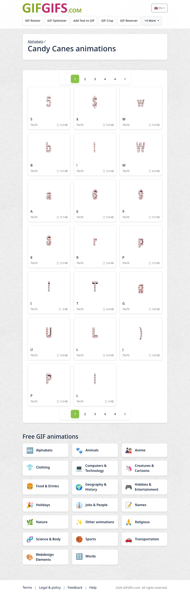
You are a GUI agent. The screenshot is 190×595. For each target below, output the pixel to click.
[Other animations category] (95, 522)
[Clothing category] (45, 467)
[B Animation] (49, 154)
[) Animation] (141, 338)
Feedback (75, 587)
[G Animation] (141, 292)
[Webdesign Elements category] (45, 557)
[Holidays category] (45, 505)
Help (93, 587)
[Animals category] (95, 450)
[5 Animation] (49, 108)
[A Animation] (49, 200)
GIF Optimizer (57, 21)
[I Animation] (49, 292)
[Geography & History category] (95, 486)
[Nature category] (45, 522)
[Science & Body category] (45, 539)
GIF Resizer (32, 21)
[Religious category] (144, 522)
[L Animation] (95, 338)
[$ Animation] (95, 108)
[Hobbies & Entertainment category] (144, 486)
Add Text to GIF (84, 21)
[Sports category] (95, 539)
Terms (27, 587)
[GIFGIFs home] (51, 8)
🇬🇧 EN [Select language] (158, 8)
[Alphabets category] (45, 450)
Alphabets (35, 41)
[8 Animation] (49, 246)
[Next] (125, 79)
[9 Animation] (141, 200)
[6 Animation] (95, 200)
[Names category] (144, 505)
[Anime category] (144, 450)
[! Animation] (95, 154)
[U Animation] (49, 338)
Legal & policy (50, 587)
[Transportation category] (144, 539)
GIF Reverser (129, 21)
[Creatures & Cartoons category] (144, 468)
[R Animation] (95, 246)
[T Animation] (95, 292)
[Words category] (95, 556)
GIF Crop (107, 21)
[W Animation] (141, 108)
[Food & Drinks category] (45, 486)
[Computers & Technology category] (95, 468)
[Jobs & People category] (95, 505)
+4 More (150, 21)
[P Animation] (141, 246)
